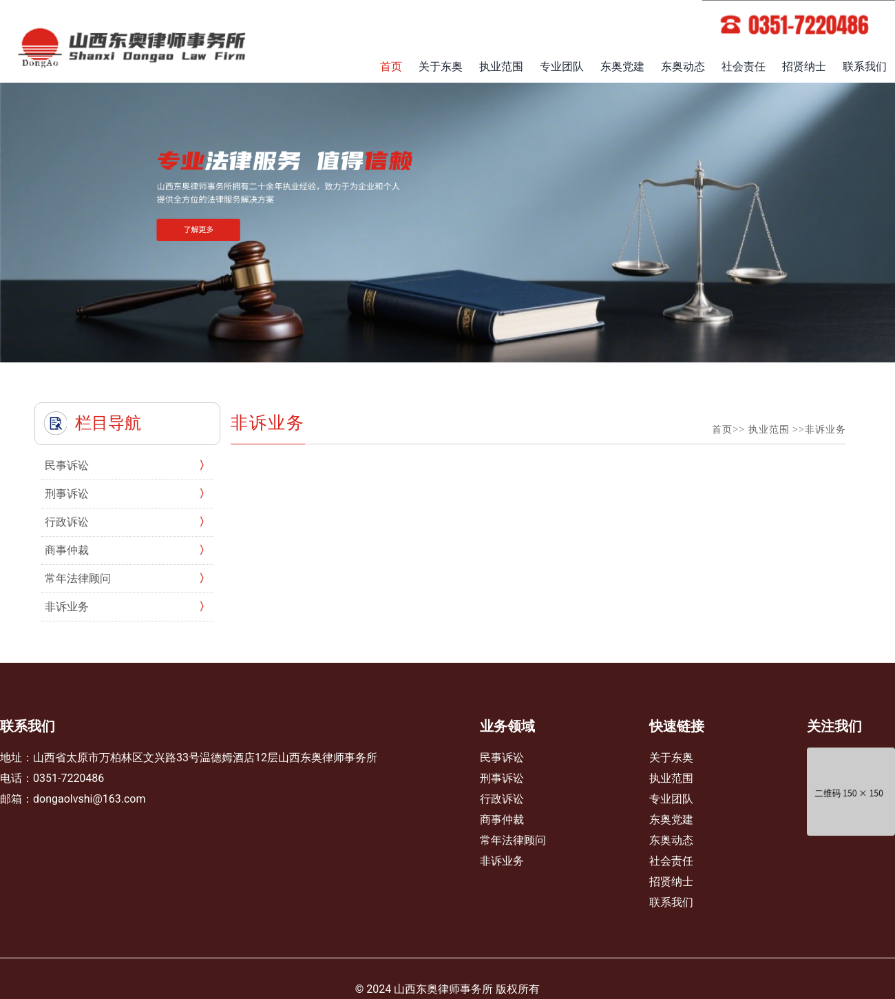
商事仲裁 (67, 550)
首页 (391, 66)
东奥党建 (622, 66)
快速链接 (676, 726)
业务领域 (507, 726)
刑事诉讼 (67, 494)
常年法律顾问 (78, 578)
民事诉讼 (67, 465)
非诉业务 (67, 606)
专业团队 (562, 66)
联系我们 (865, 66)
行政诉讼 (67, 522)
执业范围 (501, 66)
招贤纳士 (804, 66)
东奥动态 (683, 66)
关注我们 (834, 726)
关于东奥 (441, 66)
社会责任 (744, 66)
